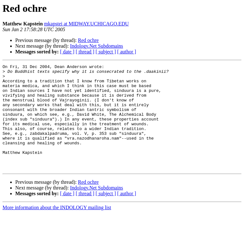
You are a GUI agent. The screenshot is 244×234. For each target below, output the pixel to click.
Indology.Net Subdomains (96, 46)
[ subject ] (106, 51)
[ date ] (67, 51)
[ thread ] (85, 51)
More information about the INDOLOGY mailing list (57, 228)
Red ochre (88, 40)
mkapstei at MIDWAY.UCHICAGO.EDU (86, 23)
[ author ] (126, 51)
